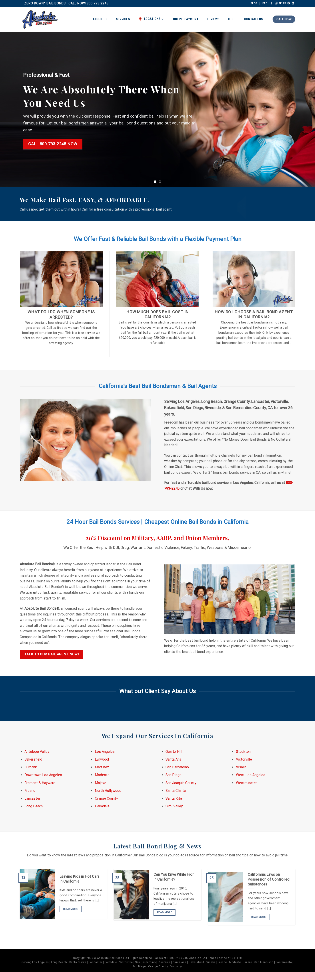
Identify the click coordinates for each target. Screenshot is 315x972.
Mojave (100, 783)
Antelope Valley (36, 751)
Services (123, 19)
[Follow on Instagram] (276, 3)
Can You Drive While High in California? (174, 876)
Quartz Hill (173, 751)
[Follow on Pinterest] (288, 3)
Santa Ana (173, 759)
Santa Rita (173, 798)
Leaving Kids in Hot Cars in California (79, 878)
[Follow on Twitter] (280, 3)
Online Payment (185, 19)
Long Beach (33, 806)
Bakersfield (33, 759)
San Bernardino (177, 767)
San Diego (173, 775)
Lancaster (32, 798)
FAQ (264, 3)
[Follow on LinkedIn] (293, 3)
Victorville (244, 759)
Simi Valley (174, 806)
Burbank (30, 767)
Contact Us (253, 19)
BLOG (254, 3)
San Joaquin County (180, 783)
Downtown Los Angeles (43, 775)
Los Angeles (105, 751)
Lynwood (102, 759)
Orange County (106, 798)
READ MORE (70, 909)
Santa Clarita (175, 791)
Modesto (102, 775)
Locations (150, 19)
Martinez (102, 767)
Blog (231, 19)
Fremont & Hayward (39, 783)
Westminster (246, 783)
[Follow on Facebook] (271, 3)
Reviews (213, 19)
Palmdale (102, 806)
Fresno (29, 791)
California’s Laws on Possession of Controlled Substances (268, 879)
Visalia (241, 767)
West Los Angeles (250, 775)
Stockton (243, 751)
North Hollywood (108, 791)
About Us (100, 19)
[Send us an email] (284, 3)
